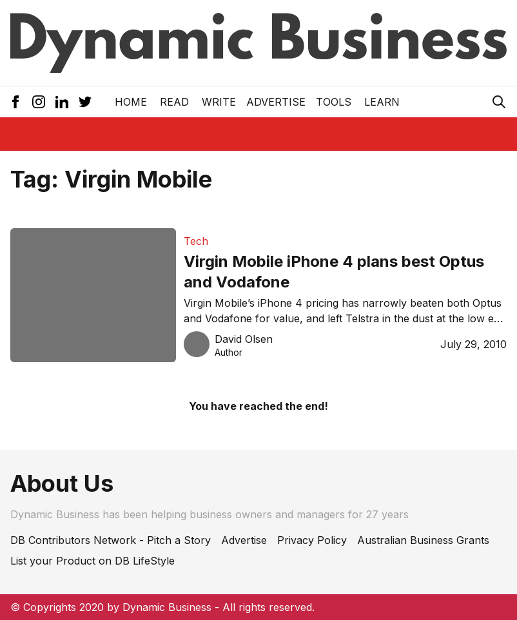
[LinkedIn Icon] (62, 102)
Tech (196, 241)
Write (219, 101)
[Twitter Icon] (85, 102)
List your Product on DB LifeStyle (92, 560)
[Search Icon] (499, 102)
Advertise (276, 101)
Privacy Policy (312, 540)
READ (174, 101)
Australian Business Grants (423, 540)
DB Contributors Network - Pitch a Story (110, 540)
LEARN (382, 101)
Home (131, 101)
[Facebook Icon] (15, 102)
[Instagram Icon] (38, 102)
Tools (333, 101)
